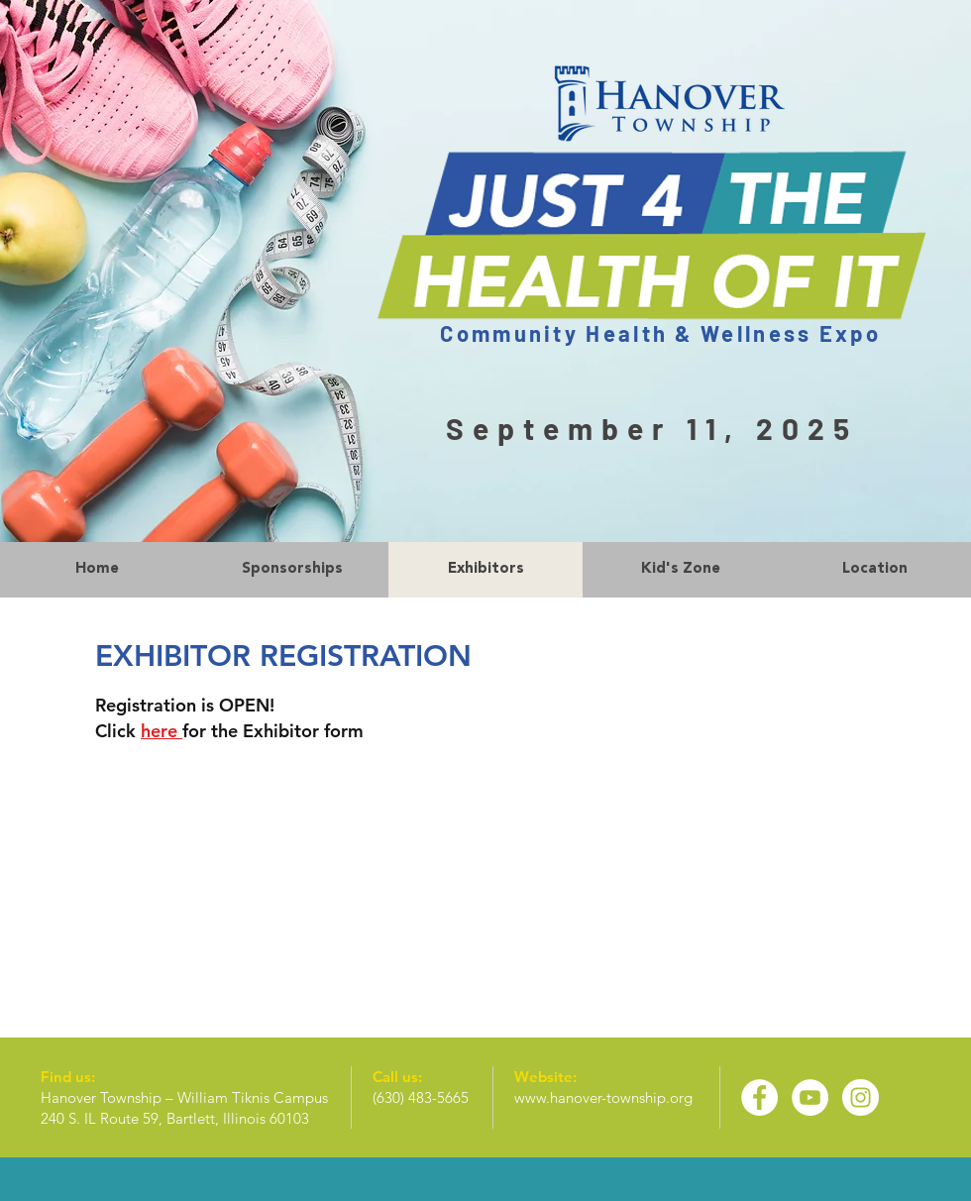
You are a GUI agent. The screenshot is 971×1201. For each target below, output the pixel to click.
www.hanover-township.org (603, 1097)
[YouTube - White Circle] (810, 1097)
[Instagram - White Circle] (860, 1097)
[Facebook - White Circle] (759, 1097)
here (161, 730)
